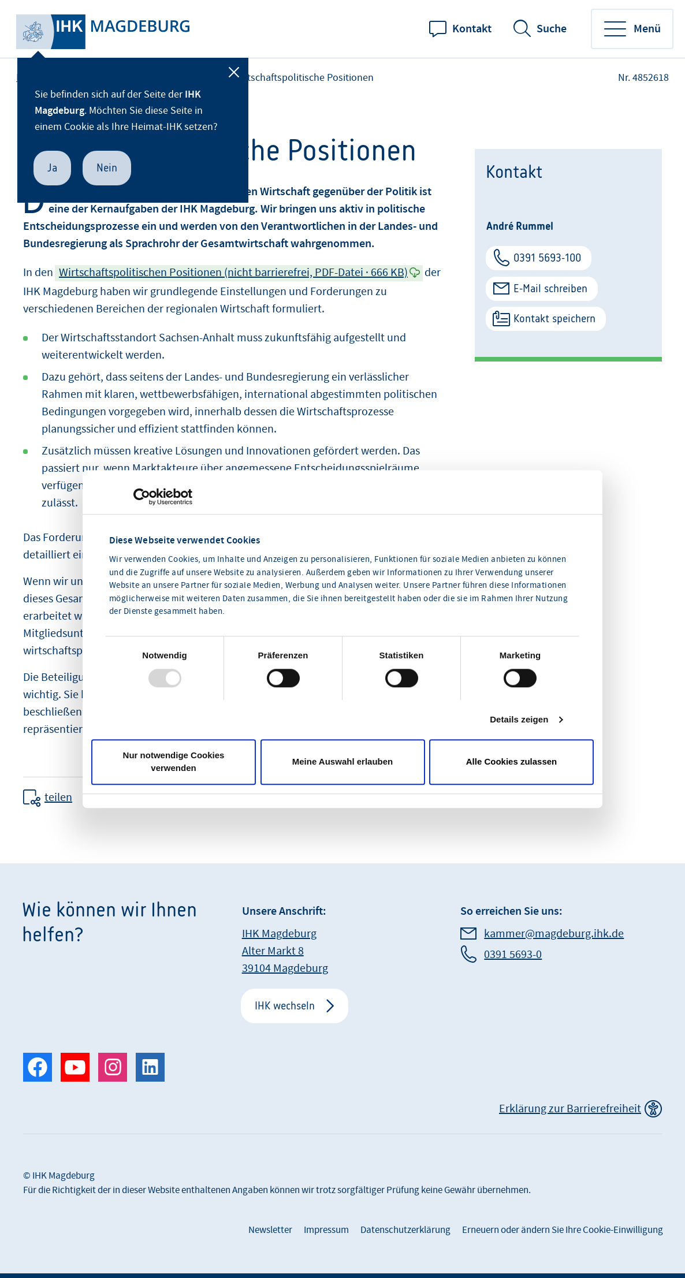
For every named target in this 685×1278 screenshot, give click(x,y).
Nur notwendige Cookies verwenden (174, 761)
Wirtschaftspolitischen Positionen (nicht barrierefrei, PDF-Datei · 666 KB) (233, 272)
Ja (52, 167)
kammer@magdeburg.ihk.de (554, 933)
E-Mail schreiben (550, 288)
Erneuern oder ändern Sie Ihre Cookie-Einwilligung (562, 1230)
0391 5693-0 (513, 954)
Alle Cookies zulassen (511, 761)
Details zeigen (519, 719)
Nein (106, 167)
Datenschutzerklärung (405, 1230)
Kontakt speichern (554, 318)
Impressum (326, 1230)
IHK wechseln (285, 1005)
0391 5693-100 (547, 257)
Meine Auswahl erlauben (342, 761)
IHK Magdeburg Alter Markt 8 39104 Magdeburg (285, 951)
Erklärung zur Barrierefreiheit (570, 1108)
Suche (552, 28)
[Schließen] (233, 72)
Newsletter (270, 1230)
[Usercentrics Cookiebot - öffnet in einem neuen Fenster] (141, 496)
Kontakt (472, 28)
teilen (58, 797)
